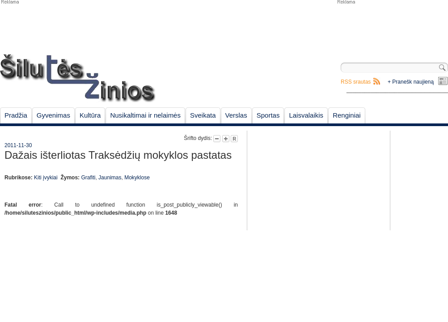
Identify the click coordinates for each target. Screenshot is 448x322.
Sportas (268, 115)
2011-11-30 (18, 145)
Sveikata (203, 115)
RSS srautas (356, 82)
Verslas (236, 115)
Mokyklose (137, 177)
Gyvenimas (53, 115)
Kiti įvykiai (46, 177)
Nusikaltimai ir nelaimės (145, 115)
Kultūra (90, 115)
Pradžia (15, 115)
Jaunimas (109, 177)
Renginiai (347, 115)
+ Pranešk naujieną (411, 82)
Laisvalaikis (306, 115)
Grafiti (88, 177)
